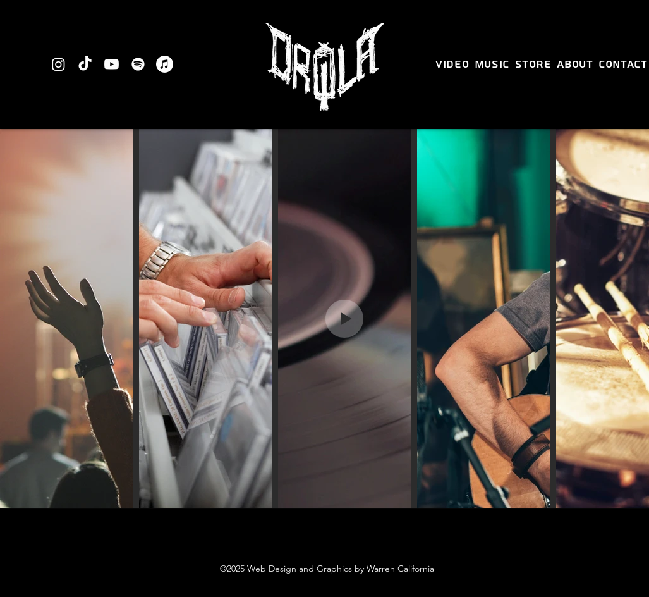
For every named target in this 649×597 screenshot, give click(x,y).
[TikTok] (85, 64)
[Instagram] (58, 64)
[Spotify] (138, 64)
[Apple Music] (164, 64)
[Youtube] (111, 64)
